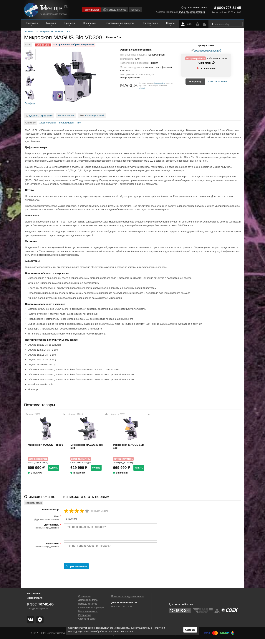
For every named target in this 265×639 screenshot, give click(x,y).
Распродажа (84, 615)
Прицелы (69, 23)
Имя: (42, 518)
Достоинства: (42, 526)
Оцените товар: (50, 509)
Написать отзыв (66, 115)
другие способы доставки (191, 12)
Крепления (89, 23)
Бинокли (51, 23)
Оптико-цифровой (94, 115)
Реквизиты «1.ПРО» (121, 606)
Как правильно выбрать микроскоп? (74, 44)
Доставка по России (194, 7)
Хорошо (190, 629)
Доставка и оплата (88, 600)
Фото (28, 44)
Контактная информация (91, 607)
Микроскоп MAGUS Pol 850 (45, 444)
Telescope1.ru (159, 83)
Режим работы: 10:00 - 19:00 (226, 12)
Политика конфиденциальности (127, 596)
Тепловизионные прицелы (119, 23)
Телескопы (32, 23)
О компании (84, 596)
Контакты (135, 10)
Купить (53, 467)
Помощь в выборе (114, 9)
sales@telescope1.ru (37, 608)
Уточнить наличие (217, 81)
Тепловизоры (150, 23)
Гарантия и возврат (88, 611)
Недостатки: (42, 545)
